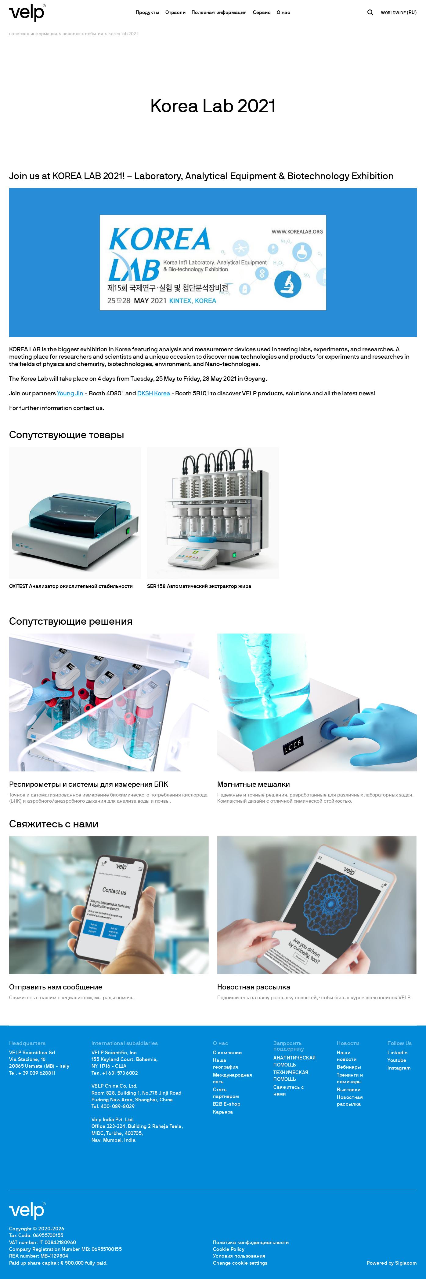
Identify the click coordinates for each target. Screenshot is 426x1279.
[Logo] (27, 12)
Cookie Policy (228, 1250)
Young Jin (70, 394)
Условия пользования (239, 1256)
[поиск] (370, 12)
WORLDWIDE (394, 13)
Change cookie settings (240, 1263)
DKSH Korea (153, 394)
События (94, 34)
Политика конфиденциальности (251, 1243)
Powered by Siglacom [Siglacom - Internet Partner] (392, 1263)
